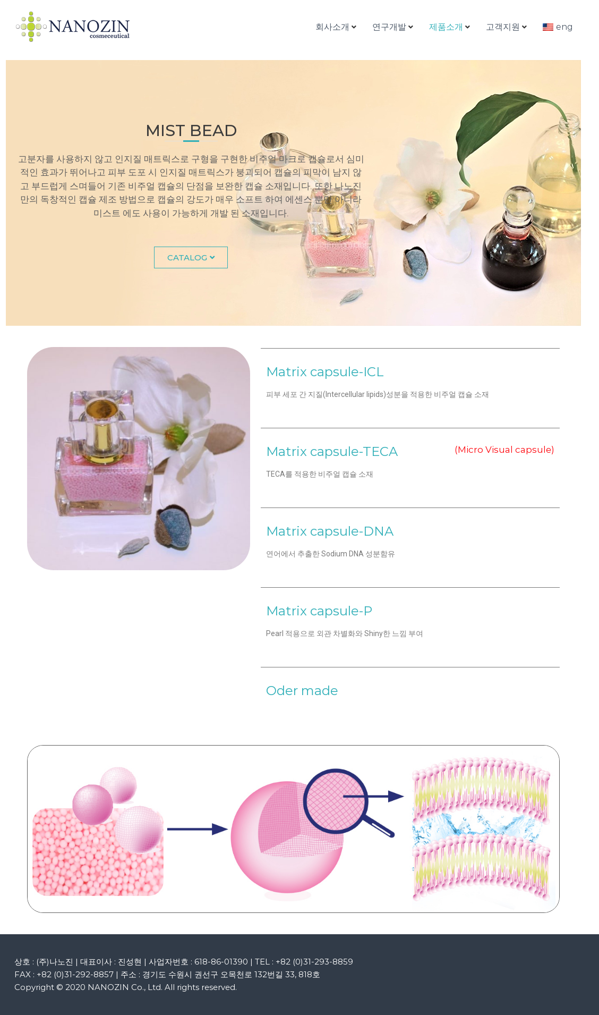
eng (564, 27)
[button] (191, 257)
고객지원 (503, 27)
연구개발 (389, 27)
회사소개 (332, 27)
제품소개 (446, 27)
